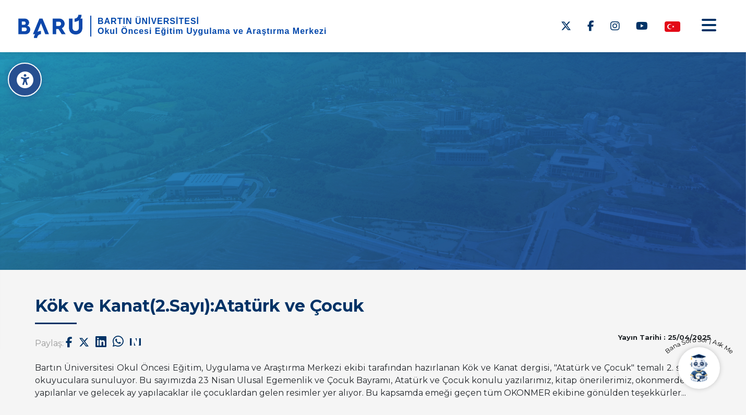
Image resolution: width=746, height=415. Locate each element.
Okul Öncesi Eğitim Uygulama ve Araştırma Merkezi (212, 31)
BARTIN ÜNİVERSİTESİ (148, 21)
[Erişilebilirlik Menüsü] (25, 80)
